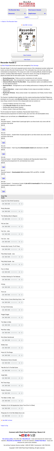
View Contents (27, 55)
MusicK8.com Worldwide (14, 440)
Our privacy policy (7, 438)
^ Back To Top (4, 425)
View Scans (27, 59)
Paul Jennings (34, 65)
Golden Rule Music (40, 440)
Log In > (27, 17)
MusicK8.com (26, 438)
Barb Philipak (5, 65)
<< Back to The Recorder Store (9, 21)
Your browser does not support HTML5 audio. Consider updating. (12, 204)
